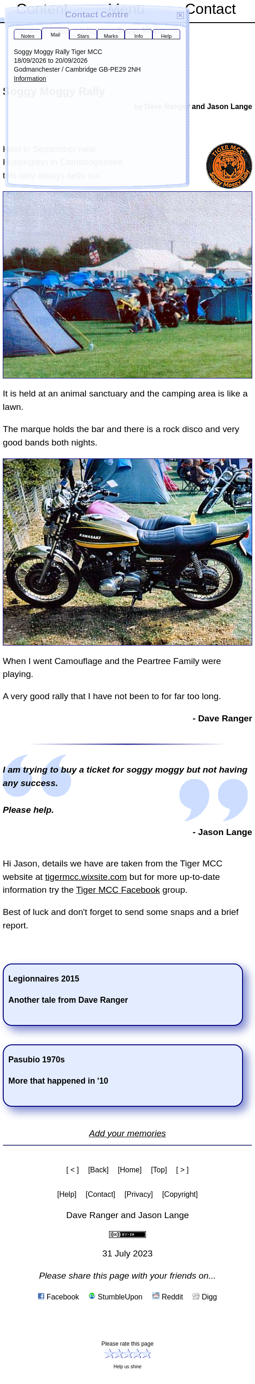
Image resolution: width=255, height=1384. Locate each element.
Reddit (167, 1297)
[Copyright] (180, 1194)
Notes (27, 36)
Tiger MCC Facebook (118, 890)
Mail (56, 34)
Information (30, 78)
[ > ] (182, 1170)
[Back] (98, 1170)
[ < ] (73, 1170)
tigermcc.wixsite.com (86, 877)
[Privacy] (139, 1194)
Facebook (58, 1297)
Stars (83, 36)
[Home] (130, 1170)
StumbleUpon (115, 1297)
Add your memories (127, 1133)
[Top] (159, 1170)
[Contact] (100, 1194)
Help (166, 36)
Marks (111, 36)
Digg (204, 1297)
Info (138, 36)
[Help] (67, 1194)
